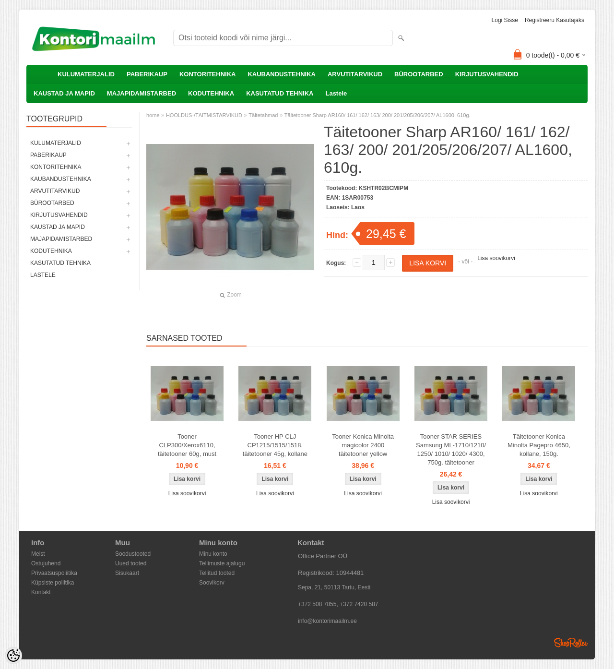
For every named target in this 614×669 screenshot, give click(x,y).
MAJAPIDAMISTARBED (141, 93)
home (153, 115)
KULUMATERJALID (86, 74)
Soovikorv (211, 582)
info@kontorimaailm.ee (327, 621)
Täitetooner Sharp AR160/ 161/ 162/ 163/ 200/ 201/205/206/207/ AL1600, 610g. (377, 115)
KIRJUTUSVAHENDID (487, 74)
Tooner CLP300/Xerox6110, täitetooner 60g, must (187, 445)
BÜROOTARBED (418, 74)
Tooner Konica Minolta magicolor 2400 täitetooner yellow (363, 445)
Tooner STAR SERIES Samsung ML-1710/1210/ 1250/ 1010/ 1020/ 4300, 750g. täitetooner (451, 449)
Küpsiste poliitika (52, 582)
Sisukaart (127, 573)
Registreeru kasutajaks (554, 20)
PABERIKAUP (147, 74)
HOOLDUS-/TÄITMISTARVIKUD (204, 115)
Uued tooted (130, 563)
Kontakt (41, 592)
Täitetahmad (263, 115)
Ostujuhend (45, 563)
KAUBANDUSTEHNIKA (282, 74)
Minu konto (213, 553)
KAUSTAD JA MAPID (64, 93)
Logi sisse (505, 20)
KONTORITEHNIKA (207, 74)
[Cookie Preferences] (13, 655)
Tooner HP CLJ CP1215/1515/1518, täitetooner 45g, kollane (275, 445)
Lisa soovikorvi (496, 258)
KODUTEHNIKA (211, 93)
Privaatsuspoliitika (54, 573)
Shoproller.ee (571, 642)
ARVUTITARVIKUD (355, 74)
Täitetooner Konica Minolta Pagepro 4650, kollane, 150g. (539, 445)
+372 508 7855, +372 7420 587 (338, 604)
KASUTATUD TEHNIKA (279, 93)
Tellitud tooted (217, 573)
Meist (38, 553)
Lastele (336, 93)
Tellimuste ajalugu (222, 563)
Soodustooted (133, 553)
